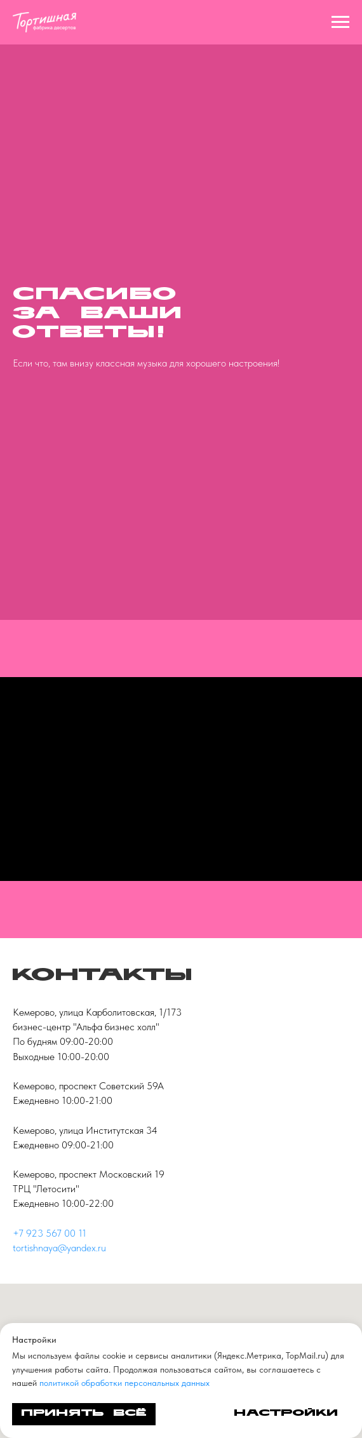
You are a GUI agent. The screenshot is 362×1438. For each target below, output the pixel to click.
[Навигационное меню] (340, 22)
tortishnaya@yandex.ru (59, 1248)
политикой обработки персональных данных (124, 1383)
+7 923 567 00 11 (49, 1233)
